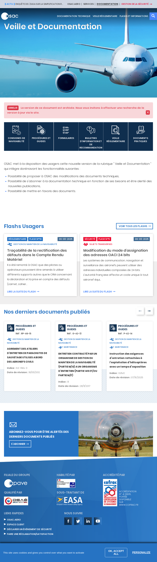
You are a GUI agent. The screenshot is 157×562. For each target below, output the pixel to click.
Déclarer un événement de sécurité (29, 529)
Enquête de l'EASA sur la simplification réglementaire (39, 4)
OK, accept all (116, 552)
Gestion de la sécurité (135, 4)
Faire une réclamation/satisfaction (30, 534)
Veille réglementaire (105, 16)
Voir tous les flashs (133, 226)
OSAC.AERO (73, 4)
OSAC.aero (14, 519)
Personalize (141, 552)
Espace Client (15, 524)
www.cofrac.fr (128, 504)
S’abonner (18, 444)
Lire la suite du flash (21, 291)
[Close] (148, 112)
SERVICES (88, 4)
